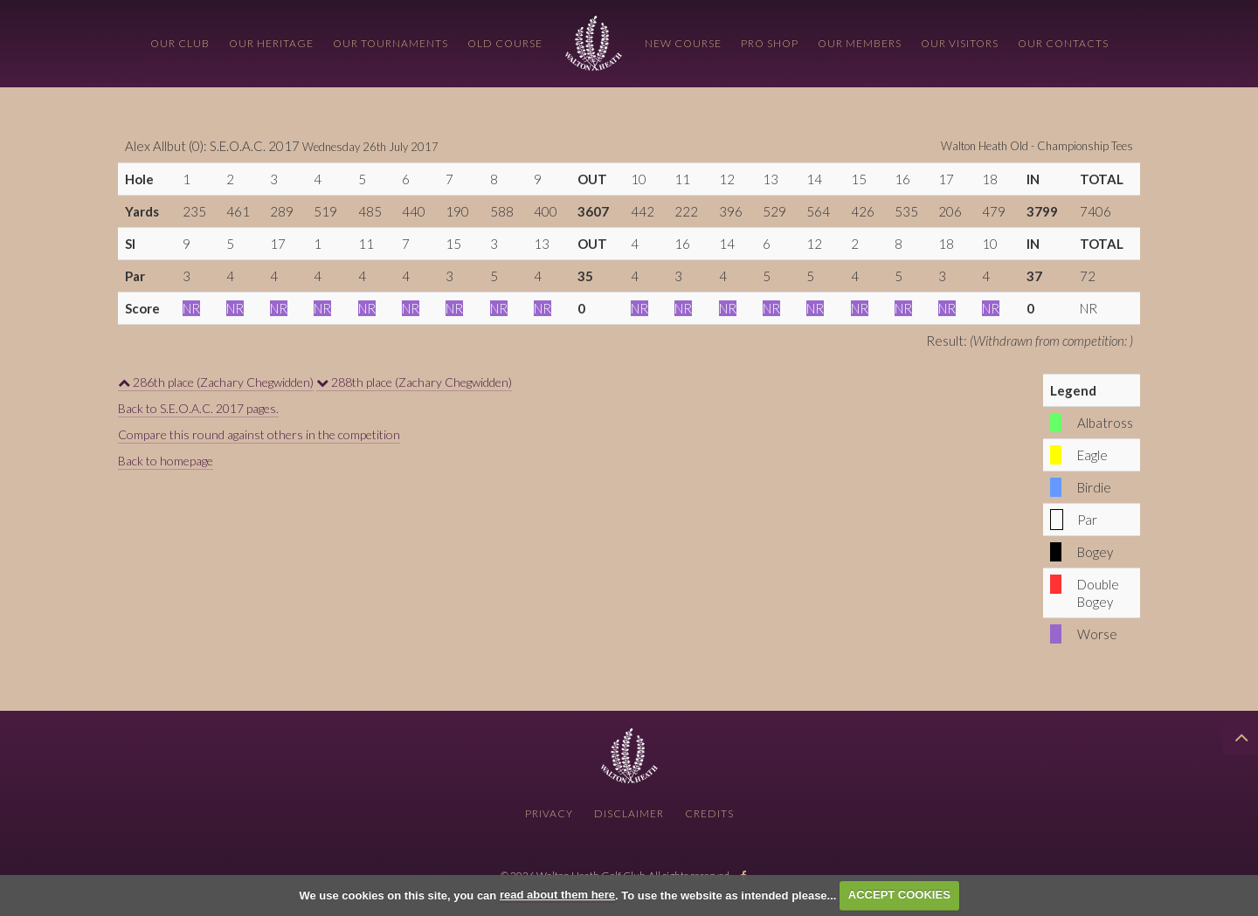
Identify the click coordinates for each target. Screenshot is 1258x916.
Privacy (549, 813)
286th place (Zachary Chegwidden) (216, 382)
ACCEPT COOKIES (899, 894)
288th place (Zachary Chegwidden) (414, 382)
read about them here (557, 894)
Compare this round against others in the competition (259, 434)
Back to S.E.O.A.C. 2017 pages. (198, 408)
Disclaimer (629, 813)
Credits (709, 813)
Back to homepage (165, 460)
